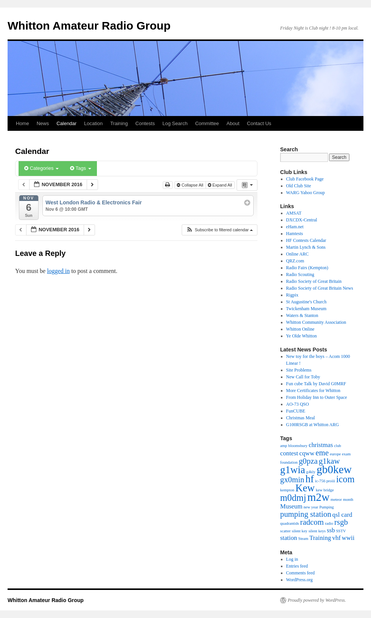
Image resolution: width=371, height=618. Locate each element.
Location (93, 123)
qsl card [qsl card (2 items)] (342, 514)
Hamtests (294, 233)
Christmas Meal (300, 417)
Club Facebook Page (305, 179)
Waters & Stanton (302, 315)
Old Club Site (298, 185)
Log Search (175, 123)
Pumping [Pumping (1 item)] (326, 507)
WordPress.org (299, 579)
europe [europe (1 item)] (335, 454)
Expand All (220, 185)
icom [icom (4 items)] (345, 479)
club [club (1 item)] (337, 446)
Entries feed (297, 566)
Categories (41, 168)
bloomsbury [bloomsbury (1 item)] (297, 446)
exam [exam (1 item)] (346, 454)
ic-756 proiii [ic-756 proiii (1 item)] (325, 481)
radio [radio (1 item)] (329, 523)
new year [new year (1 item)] (311, 507)
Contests (145, 123)
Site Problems (299, 370)
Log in (292, 559)
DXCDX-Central (301, 220)
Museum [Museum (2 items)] (291, 506)
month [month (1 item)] (348, 499)
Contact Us (259, 123)
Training (119, 123)
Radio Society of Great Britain (314, 281)
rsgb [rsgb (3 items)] (341, 522)
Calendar (66, 123)
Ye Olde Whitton (301, 336)
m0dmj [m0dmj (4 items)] (293, 498)
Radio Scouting (300, 274)
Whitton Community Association (316, 322)
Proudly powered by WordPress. (317, 600)
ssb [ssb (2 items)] (331, 530)
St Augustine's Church (306, 301)
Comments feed (300, 573)
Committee (207, 123)
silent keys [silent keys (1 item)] (317, 531)
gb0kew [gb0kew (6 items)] (334, 469)
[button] (219, 230)
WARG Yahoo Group (305, 192)
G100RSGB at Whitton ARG (312, 424)
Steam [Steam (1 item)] (303, 538)
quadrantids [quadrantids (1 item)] (289, 523)
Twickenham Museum (306, 308)
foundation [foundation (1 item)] (289, 462)
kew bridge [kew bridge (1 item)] (325, 490)
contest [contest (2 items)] (289, 453)
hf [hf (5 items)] (310, 479)
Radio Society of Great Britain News (319, 288)
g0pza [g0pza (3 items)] (308, 461)
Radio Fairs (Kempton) (307, 267)
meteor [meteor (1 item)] (336, 499)
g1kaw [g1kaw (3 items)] (329, 461)
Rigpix (292, 295)
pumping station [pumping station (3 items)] (305, 514)
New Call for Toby (303, 377)
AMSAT (294, 213)
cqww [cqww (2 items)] (307, 453)
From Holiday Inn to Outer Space (316, 397)
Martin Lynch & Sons (306, 247)
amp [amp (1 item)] (283, 446)
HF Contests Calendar (306, 240)
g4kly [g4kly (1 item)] (310, 472)
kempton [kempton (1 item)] (287, 490)
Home (22, 123)
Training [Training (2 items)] (320, 537)
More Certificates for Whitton (313, 390)
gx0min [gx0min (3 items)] (292, 479)
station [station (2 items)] (288, 537)
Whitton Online (300, 329)
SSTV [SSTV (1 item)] (341, 531)
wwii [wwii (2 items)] (348, 537)
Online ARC (297, 254)
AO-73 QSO (297, 404)
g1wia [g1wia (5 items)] (292, 469)
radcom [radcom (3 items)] (312, 522)
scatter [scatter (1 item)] (285, 531)
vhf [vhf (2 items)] (336, 537)
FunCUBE (296, 411)
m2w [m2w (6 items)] (318, 497)
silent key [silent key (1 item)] (299, 531)
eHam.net (295, 226)
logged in (58, 271)
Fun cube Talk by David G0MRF (316, 383)
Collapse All (190, 185)
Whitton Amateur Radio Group (89, 25)
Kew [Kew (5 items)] (305, 488)
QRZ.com (295, 261)
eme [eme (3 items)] (322, 452)
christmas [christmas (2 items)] (321, 445)
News (43, 123)
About (232, 123)
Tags (80, 168)
